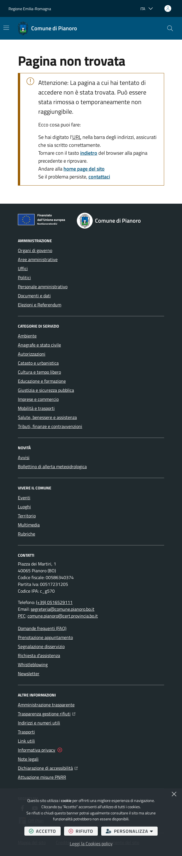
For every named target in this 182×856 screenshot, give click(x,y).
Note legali (28, 759)
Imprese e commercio (38, 399)
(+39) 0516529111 (54, 602)
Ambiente (27, 335)
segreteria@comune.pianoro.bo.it (62, 609)
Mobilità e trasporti (36, 408)
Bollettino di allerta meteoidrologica (52, 466)
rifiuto (83, 831)
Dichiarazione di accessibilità (48, 767)
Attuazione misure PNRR (42, 777)
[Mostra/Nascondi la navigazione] (6, 27)
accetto (45, 831)
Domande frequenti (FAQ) (42, 628)
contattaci (99, 176)
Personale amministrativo (42, 286)
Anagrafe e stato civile (39, 344)
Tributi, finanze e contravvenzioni (50, 426)
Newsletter (28, 673)
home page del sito (84, 169)
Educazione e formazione (42, 381)
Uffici (23, 268)
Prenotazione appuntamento (45, 637)
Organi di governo (35, 250)
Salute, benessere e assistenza (47, 417)
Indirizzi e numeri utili (39, 722)
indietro (88, 153)
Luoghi (24, 506)
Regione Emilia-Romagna (30, 9)
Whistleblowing (33, 664)
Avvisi (23, 457)
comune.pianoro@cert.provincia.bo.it (62, 615)
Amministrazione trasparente (46, 704)
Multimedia (29, 524)
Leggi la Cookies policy (91, 843)
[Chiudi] (174, 794)
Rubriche (26, 533)
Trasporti (26, 731)
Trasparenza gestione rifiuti (46, 713)
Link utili (26, 740)
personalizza (132, 831)
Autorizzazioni (31, 353)
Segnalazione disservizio (41, 646)
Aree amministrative (38, 259)
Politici (24, 277)
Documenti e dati (34, 295)
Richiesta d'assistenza (39, 655)
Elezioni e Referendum (39, 304)
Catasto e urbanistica (38, 363)
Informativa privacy (36, 750)
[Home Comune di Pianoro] (47, 28)
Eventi (24, 497)
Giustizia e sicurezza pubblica (46, 390)
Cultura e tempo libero (39, 372)
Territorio (27, 515)
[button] (170, 28)
